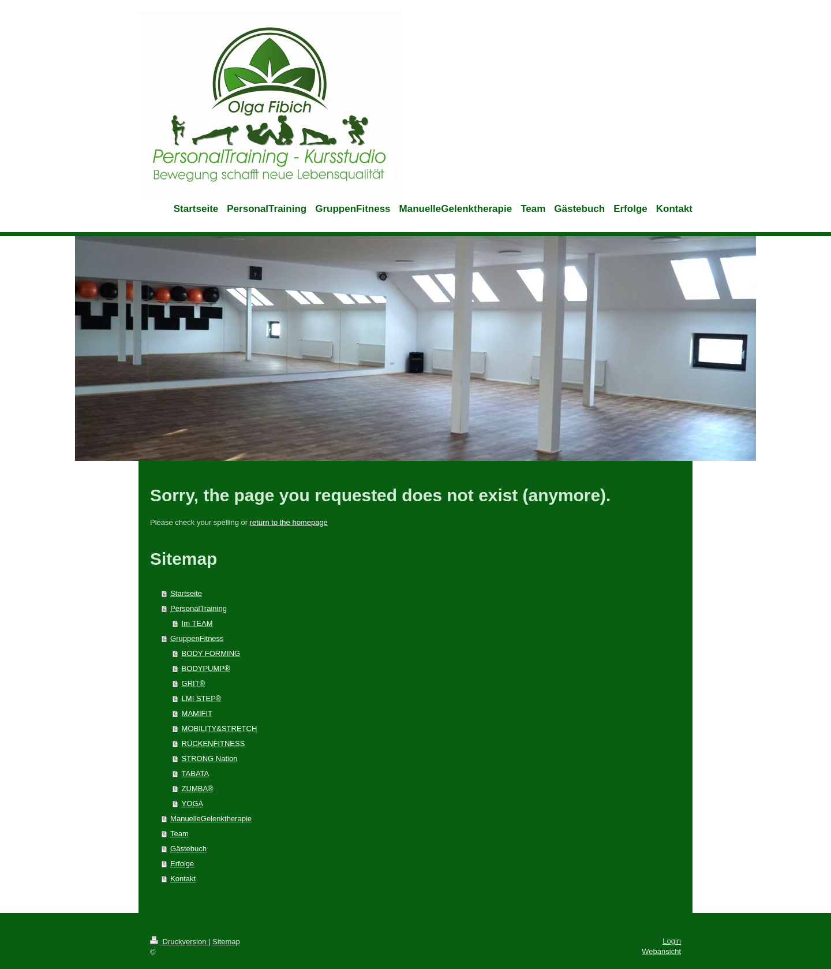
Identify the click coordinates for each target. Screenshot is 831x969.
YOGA (193, 803)
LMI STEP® (202, 698)
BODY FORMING (211, 653)
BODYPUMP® (206, 668)
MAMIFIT (197, 713)
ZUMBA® (198, 788)
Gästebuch (188, 848)
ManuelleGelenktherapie (211, 818)
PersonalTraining (198, 608)
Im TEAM (197, 623)
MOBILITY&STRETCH (219, 728)
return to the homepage (289, 522)
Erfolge (182, 863)
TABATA (195, 773)
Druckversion (179, 941)
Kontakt (183, 878)
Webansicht (661, 951)
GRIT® (193, 683)
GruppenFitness (197, 638)
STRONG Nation (210, 758)
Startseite (186, 593)
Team (179, 833)
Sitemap (226, 941)
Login (671, 941)
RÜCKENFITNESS (213, 743)
